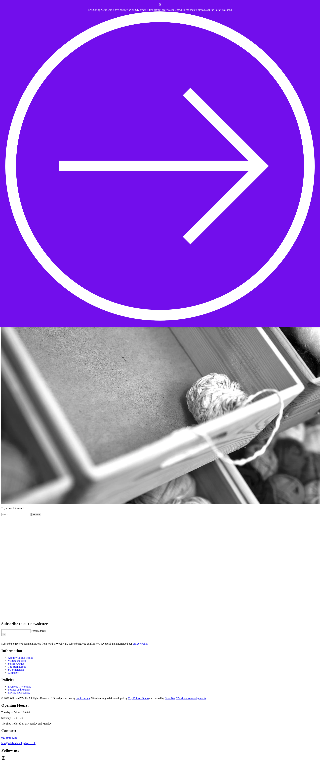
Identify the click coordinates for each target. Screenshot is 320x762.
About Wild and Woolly (20, 657)
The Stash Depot (17, 666)
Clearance (13, 672)
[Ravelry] (8, 759)
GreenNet (170, 698)
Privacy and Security (19, 692)
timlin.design (83, 698)
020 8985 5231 (9, 737)
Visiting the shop (17, 660)
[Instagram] (3, 759)
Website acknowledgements (191, 698)
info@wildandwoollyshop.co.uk (18, 743)
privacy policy (140, 643)
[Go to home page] (64, 615)
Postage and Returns (19, 689)
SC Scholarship (16, 669)
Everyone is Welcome (19, 686)
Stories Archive (16, 663)
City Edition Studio (138, 698)
